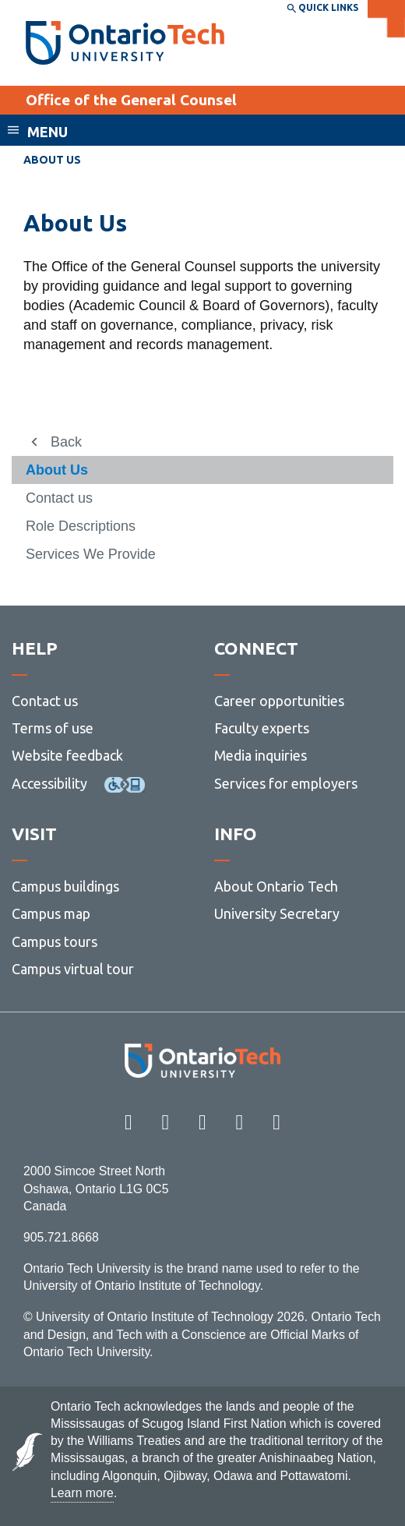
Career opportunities (279, 700)
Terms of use (52, 728)
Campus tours (54, 941)
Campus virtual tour (73, 969)
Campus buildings (65, 886)
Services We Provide (91, 554)
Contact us (59, 498)
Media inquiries (260, 755)
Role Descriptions (81, 526)
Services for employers (285, 783)
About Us (57, 470)
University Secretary (277, 913)
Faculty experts (261, 728)
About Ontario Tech (276, 886)
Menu (47, 132)
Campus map (51, 913)
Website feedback (67, 755)
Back (66, 442)
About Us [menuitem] (52, 160)
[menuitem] (202, 470)
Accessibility (49, 783)
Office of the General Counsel (131, 99)
